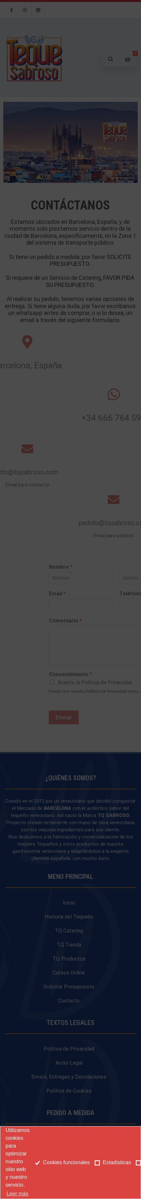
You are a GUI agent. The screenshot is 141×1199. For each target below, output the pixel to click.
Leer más (17, 1193)
